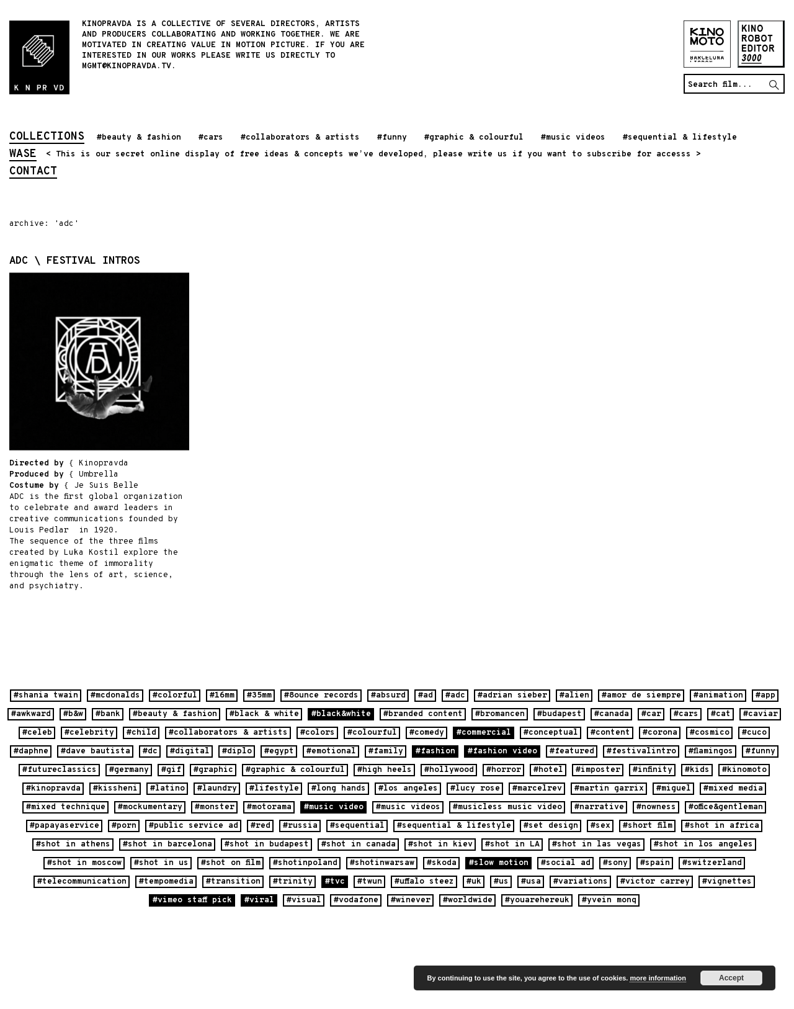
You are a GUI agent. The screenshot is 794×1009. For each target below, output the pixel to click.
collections (46, 138)
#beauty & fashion (139, 138)
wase (23, 155)
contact (33, 172)
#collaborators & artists (300, 138)
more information (657, 978)
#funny (392, 138)
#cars (210, 138)
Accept (731, 978)
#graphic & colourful (474, 138)
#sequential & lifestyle (680, 138)
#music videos (573, 138)
